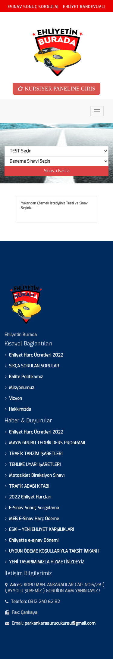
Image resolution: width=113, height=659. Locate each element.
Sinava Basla (56, 171)
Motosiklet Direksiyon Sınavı (36, 475)
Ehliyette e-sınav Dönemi (33, 540)
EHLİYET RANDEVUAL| (84, 7)
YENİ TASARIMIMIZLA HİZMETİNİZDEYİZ (46, 562)
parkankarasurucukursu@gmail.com (60, 623)
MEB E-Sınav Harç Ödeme (34, 519)
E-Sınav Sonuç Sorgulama (34, 508)
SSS (56, 18)
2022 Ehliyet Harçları (30, 497)
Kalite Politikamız (26, 377)
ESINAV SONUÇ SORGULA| (33, 7)
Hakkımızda (20, 409)
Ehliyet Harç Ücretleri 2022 (36, 355)
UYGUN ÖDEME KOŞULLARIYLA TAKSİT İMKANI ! (54, 551)
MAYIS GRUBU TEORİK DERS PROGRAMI (47, 443)
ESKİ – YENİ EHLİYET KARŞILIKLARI (41, 529)
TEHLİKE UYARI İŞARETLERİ (35, 464)
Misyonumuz (21, 388)
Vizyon (15, 398)
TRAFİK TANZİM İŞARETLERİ (35, 454)
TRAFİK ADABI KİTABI (29, 486)
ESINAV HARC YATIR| (27, 18)
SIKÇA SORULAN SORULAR (34, 366)
